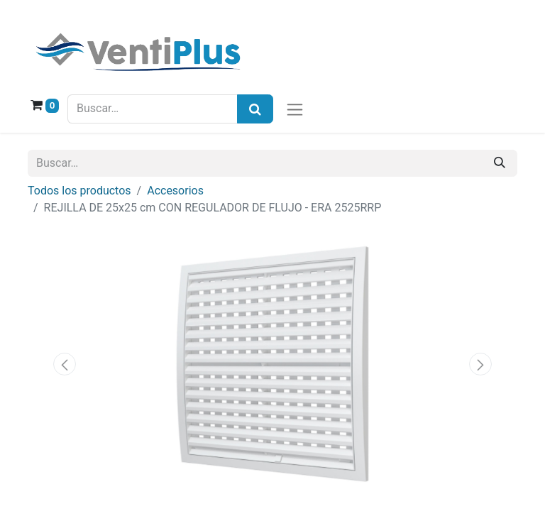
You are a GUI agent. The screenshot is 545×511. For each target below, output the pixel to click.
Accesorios (175, 190)
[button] (64, 364)
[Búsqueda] (255, 108)
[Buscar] (499, 163)
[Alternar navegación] (295, 109)
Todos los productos (79, 190)
